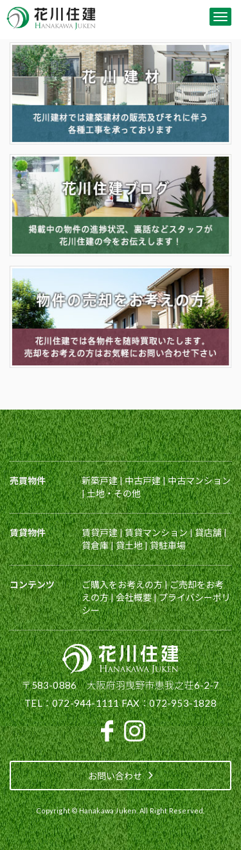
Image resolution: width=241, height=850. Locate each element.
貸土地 (129, 545)
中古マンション (199, 480)
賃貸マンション (156, 532)
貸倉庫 (95, 545)
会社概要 (134, 597)
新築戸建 (100, 480)
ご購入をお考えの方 (122, 584)
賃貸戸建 (100, 532)
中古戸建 (143, 480)
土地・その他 (114, 493)
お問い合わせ (120, 774)
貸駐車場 (168, 545)
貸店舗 (208, 532)
